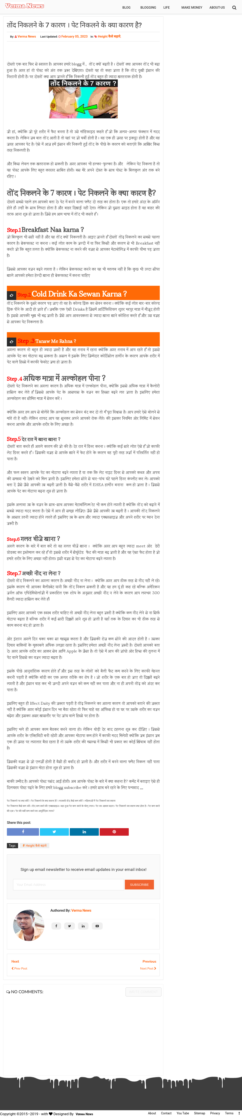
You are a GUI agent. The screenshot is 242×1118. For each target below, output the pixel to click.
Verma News (81, 910)
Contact (166, 1113)
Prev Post (19, 968)
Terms (229, 1113)
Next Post (148, 968)
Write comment (143, 992)
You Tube (183, 1113)
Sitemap (199, 1113)
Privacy (215, 1113)
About (152, 1113)
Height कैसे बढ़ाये (109, 36)
